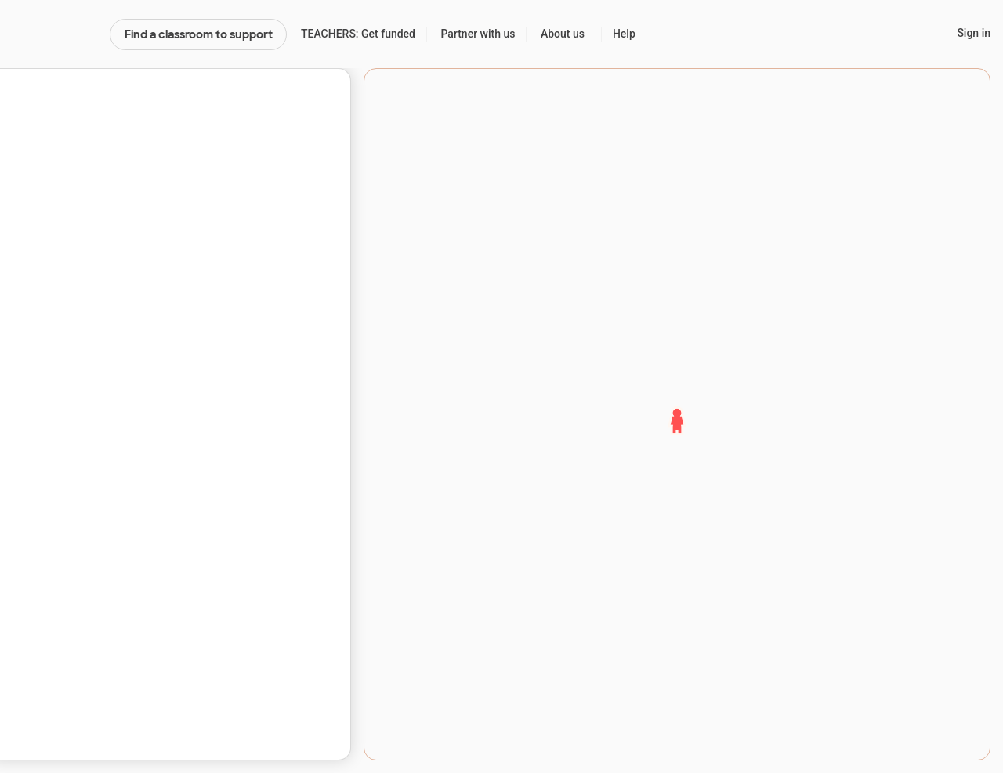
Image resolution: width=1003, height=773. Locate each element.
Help (624, 33)
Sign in (973, 33)
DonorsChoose (54, 34)
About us (563, 33)
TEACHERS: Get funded (358, 33)
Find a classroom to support (199, 34)
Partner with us (478, 33)
